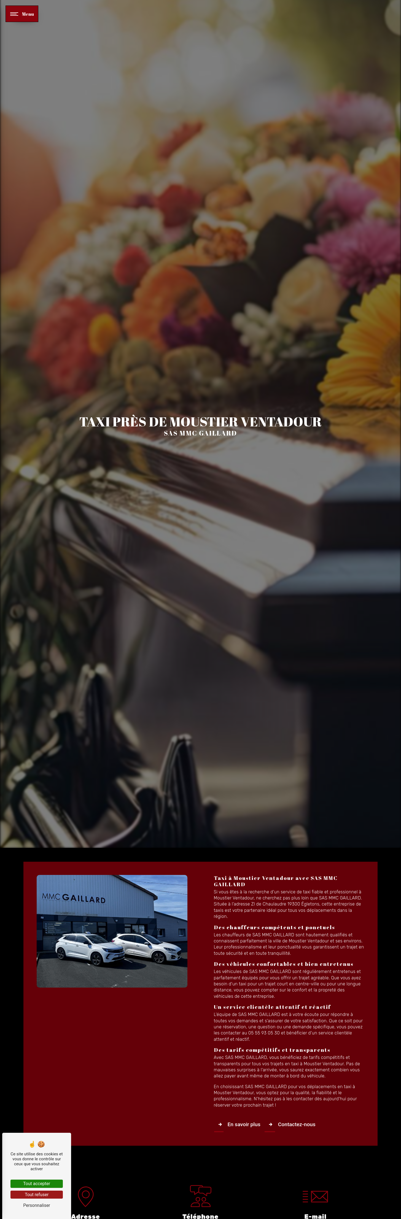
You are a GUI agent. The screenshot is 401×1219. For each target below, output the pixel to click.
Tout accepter (36, 1183)
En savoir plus (238, 1124)
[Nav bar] (22, 14)
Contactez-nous (291, 1124)
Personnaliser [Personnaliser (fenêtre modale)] (36, 1205)
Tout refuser (37, 1194)
